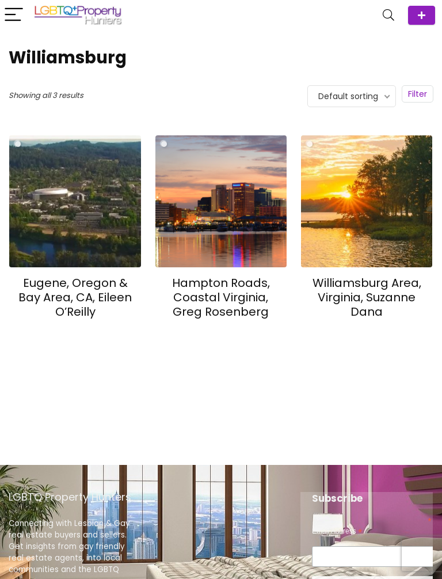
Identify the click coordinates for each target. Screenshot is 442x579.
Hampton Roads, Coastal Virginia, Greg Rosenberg (221, 297)
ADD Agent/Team (421, 15)
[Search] (388, 15)
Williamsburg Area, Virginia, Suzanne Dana (367, 297)
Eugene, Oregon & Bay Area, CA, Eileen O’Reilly (75, 297)
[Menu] (14, 15)
